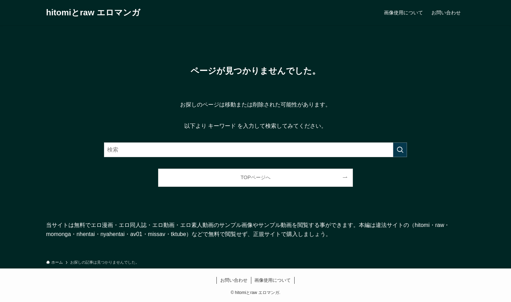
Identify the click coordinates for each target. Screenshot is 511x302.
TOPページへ (255, 177)
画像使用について (272, 280)
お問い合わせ (233, 280)
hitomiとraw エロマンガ (93, 12)
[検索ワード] (255, 149)
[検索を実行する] (400, 149)
